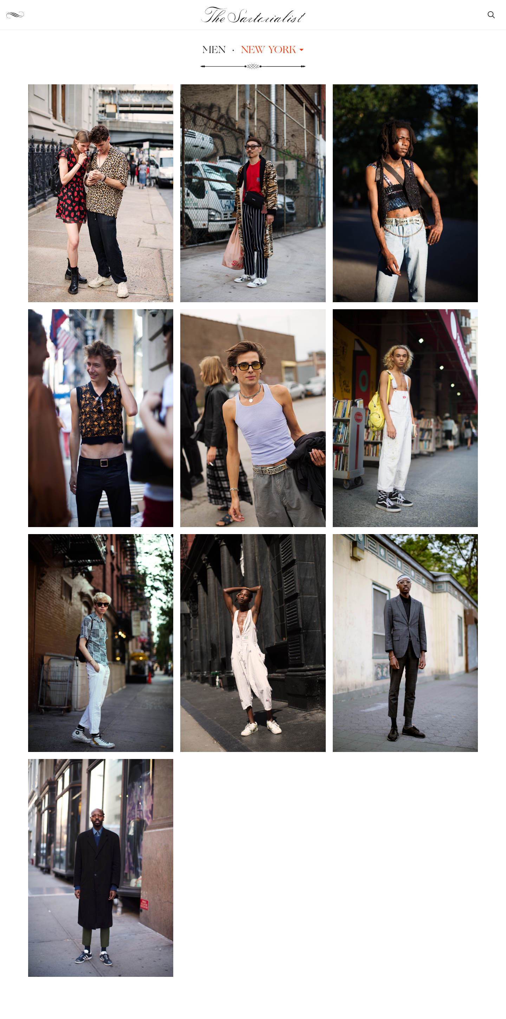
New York (272, 49)
